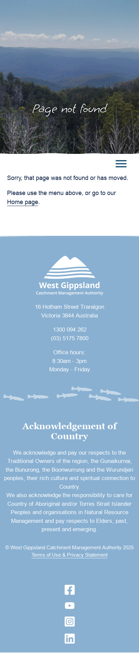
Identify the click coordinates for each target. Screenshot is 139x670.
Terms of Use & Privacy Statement (69, 555)
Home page (22, 201)
